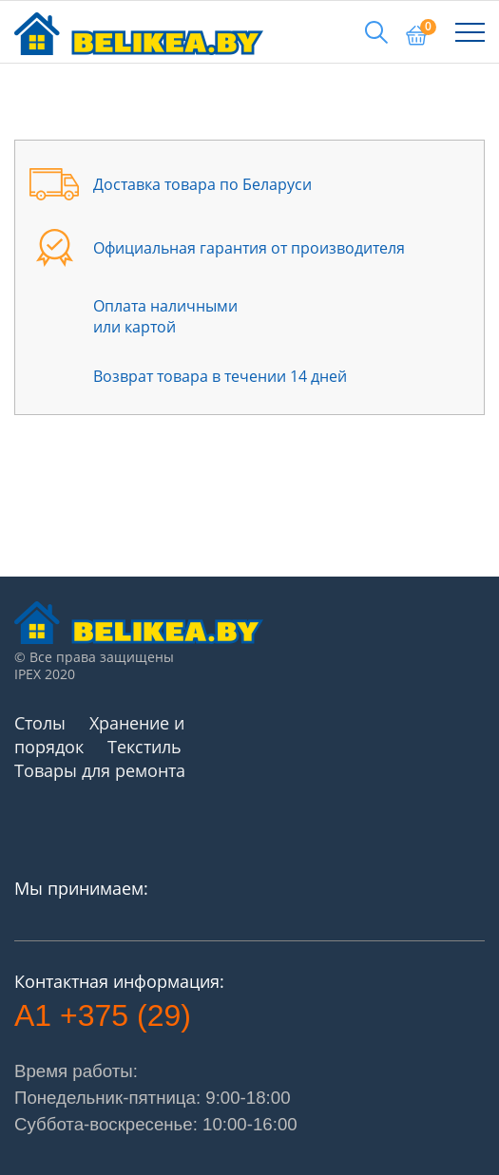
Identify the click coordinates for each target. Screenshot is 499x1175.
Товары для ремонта (99, 770)
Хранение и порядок (99, 734)
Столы (40, 722)
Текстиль (144, 746)
